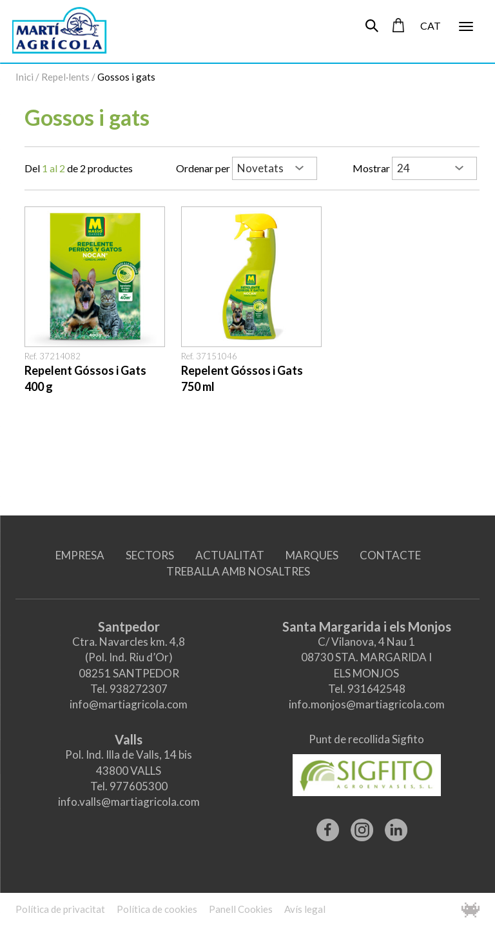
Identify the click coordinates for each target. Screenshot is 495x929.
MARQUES (312, 555)
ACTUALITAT (229, 555)
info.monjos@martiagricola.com (367, 704)
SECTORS (150, 555)
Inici (24, 77)
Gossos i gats (126, 77)
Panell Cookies (241, 909)
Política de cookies (157, 909)
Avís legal (304, 909)
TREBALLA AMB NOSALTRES (238, 571)
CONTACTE (390, 555)
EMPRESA (79, 555)
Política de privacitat (60, 909)
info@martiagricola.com (129, 704)
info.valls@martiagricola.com (129, 801)
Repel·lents (65, 77)
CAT (430, 25)
